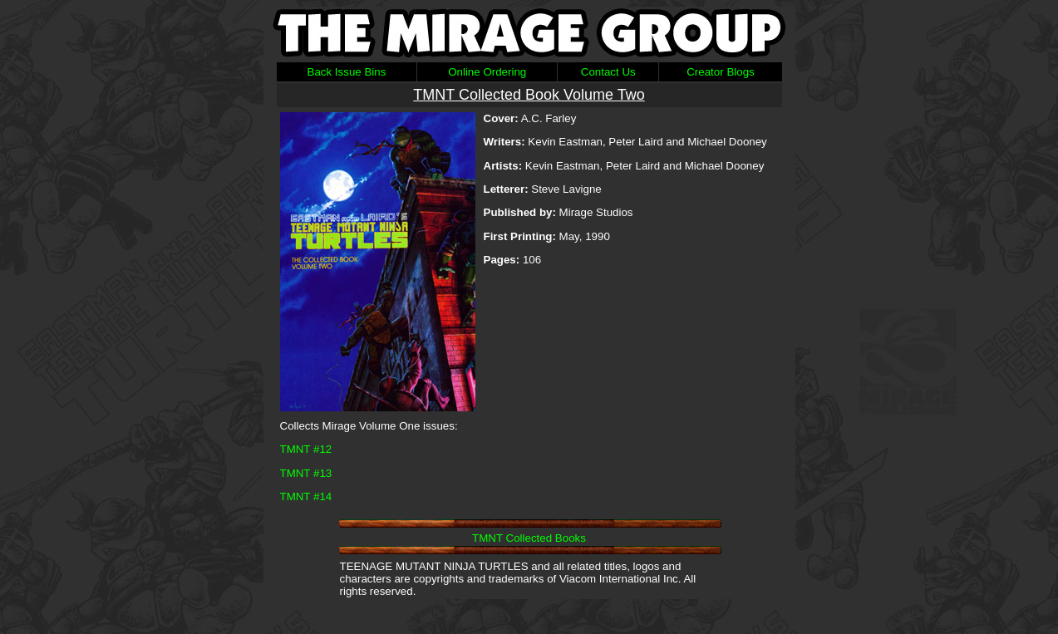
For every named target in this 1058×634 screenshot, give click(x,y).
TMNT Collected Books (529, 538)
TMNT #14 (306, 496)
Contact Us (608, 72)
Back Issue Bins (347, 72)
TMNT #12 (306, 449)
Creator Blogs (720, 72)
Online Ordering (487, 72)
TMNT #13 (306, 473)
